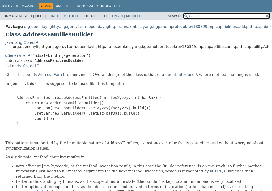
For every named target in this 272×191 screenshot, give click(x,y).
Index (106, 6)
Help (118, 6)
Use (59, 6)
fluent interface (179, 74)
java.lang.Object (20, 42)
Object (30, 66)
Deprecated (87, 6)
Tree (69, 6)
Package (29, 6)
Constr (54, 16)
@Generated (16, 55)
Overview (10, 6)
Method (71, 16)
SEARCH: (175, 16)
